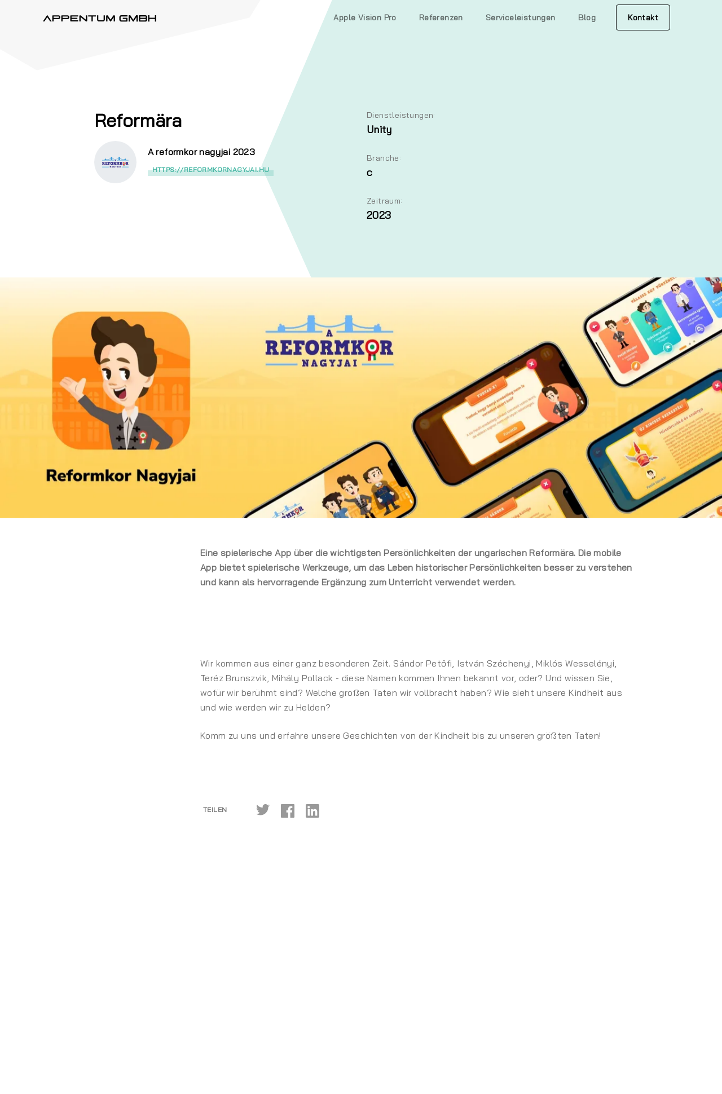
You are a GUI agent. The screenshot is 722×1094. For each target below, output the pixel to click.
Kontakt (643, 17)
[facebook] (287, 810)
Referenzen (441, 17)
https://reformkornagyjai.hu (211, 169)
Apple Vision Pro (364, 17)
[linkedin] (312, 810)
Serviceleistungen (521, 17)
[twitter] (263, 810)
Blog (587, 17)
